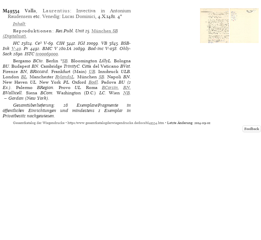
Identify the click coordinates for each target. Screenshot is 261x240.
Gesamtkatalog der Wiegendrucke (39, 123)
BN (126, 87)
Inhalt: (19, 24)
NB (126, 93)
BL (24, 77)
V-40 (16, 48)
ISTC (29, 54)
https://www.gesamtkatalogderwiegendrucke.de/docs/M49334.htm (116, 123)
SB (65, 61)
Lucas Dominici (78, 16)
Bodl (93, 82)
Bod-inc (96, 48)
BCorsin (110, 87)
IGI (81, 43)
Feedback (251, 128)
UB (92, 71)
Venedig (50, 16)
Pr (26, 48)
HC (16, 43)
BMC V (49, 48)
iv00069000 (47, 54)
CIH (60, 43)
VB (104, 43)
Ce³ (38, 43)
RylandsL (64, 77)
